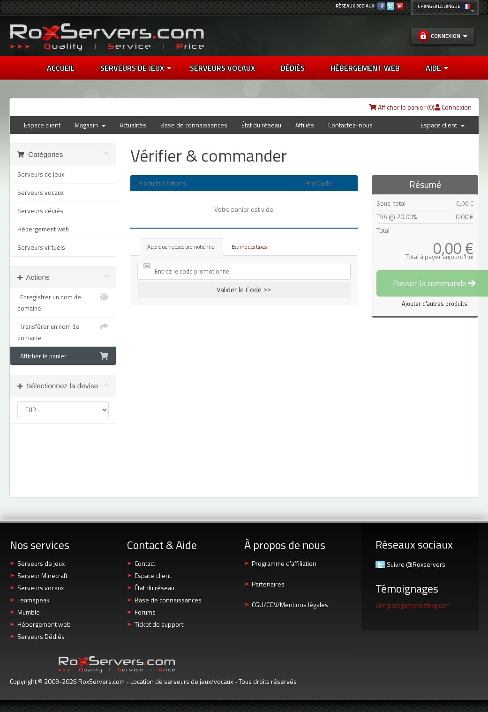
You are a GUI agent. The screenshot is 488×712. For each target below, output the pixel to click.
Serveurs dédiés (40, 210)
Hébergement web (43, 229)
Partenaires (268, 584)
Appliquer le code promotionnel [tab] (181, 247)
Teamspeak (33, 600)
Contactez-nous (350, 125)
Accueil (61, 68)
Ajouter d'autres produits (434, 303)
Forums (145, 612)
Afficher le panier (63, 356)
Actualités (133, 125)
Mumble (28, 612)
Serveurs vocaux (40, 192)
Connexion (453, 107)
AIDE (437, 68)
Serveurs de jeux (135, 68)
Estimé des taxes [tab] (249, 247)
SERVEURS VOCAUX (222, 68)
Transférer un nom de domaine (63, 331)
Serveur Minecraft (42, 575)
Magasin (90, 125)
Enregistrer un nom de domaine (63, 302)
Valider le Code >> (244, 289)
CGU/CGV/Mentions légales (290, 604)
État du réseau (261, 125)
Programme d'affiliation (284, 563)
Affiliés (304, 125)
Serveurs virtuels (41, 247)
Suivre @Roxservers (416, 564)
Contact (145, 563)
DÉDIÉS (293, 68)
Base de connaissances (193, 125)
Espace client (42, 125)
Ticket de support (159, 624)
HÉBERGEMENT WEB (365, 68)
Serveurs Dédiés (41, 636)
